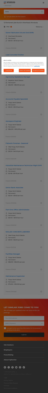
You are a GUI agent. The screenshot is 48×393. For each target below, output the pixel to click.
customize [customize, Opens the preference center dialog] (9, 70)
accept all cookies (38, 70)
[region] (24, 66)
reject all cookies (25, 70)
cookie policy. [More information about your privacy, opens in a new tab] (37, 66)
